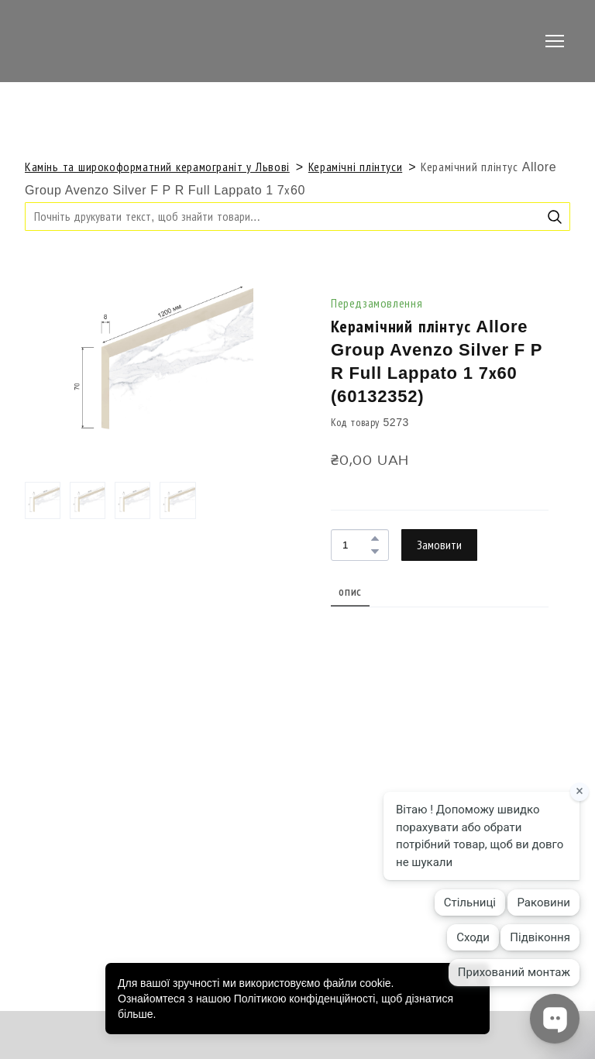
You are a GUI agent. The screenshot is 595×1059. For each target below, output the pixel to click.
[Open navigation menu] (554, 41)
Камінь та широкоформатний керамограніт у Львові (157, 167)
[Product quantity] (356, 545)
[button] (554, 217)
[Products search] (297, 216)
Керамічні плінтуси (355, 167)
